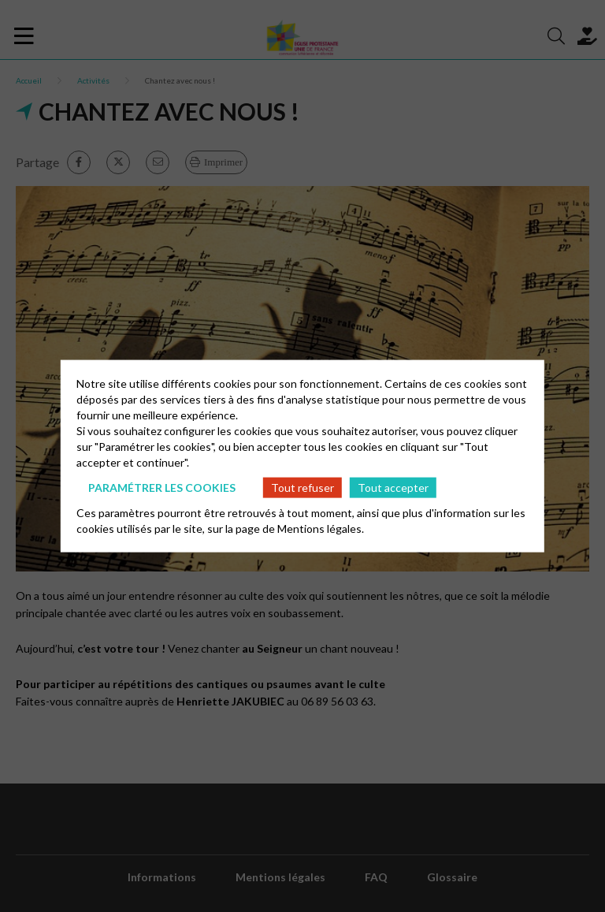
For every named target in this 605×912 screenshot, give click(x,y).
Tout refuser (302, 486)
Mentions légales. (320, 528)
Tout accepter (393, 486)
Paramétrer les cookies (162, 486)
